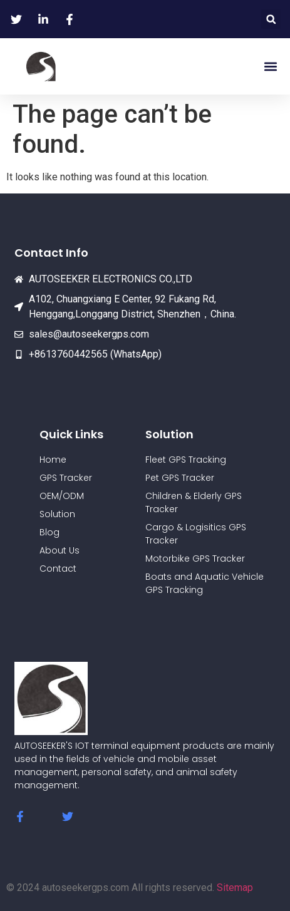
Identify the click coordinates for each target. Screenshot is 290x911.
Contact (57, 568)
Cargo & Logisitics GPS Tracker (195, 534)
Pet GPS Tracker (179, 477)
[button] (271, 19)
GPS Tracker (65, 477)
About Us (59, 550)
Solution (57, 514)
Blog (49, 532)
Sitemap (235, 887)
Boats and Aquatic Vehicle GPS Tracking (204, 583)
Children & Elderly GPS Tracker (193, 502)
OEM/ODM (61, 496)
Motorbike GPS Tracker (195, 558)
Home (52, 459)
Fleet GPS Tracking (185, 459)
